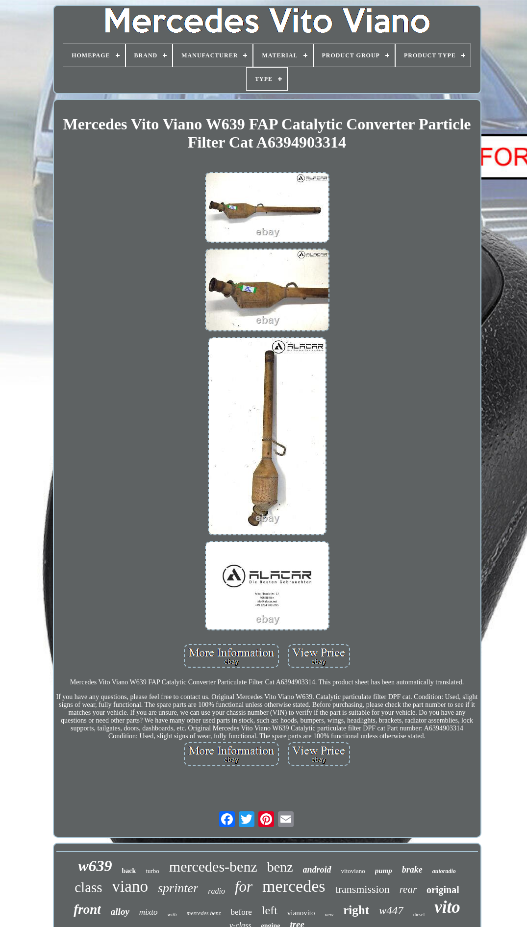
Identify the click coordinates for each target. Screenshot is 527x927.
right (356, 910)
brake (412, 870)
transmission (362, 889)
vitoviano (353, 871)
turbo (152, 871)
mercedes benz (204, 913)
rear (408, 889)
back (129, 871)
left (269, 910)
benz (280, 867)
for (243, 886)
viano (130, 886)
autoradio (444, 871)
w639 (95, 866)
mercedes (293, 886)
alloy (120, 911)
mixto (148, 912)
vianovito (301, 913)
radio (216, 891)
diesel (419, 914)
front (87, 909)
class (88, 887)
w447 (391, 910)
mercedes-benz (213, 866)
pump (383, 871)
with (172, 914)
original (443, 889)
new (329, 914)
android (317, 870)
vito (447, 907)
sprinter (178, 888)
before (240, 912)
